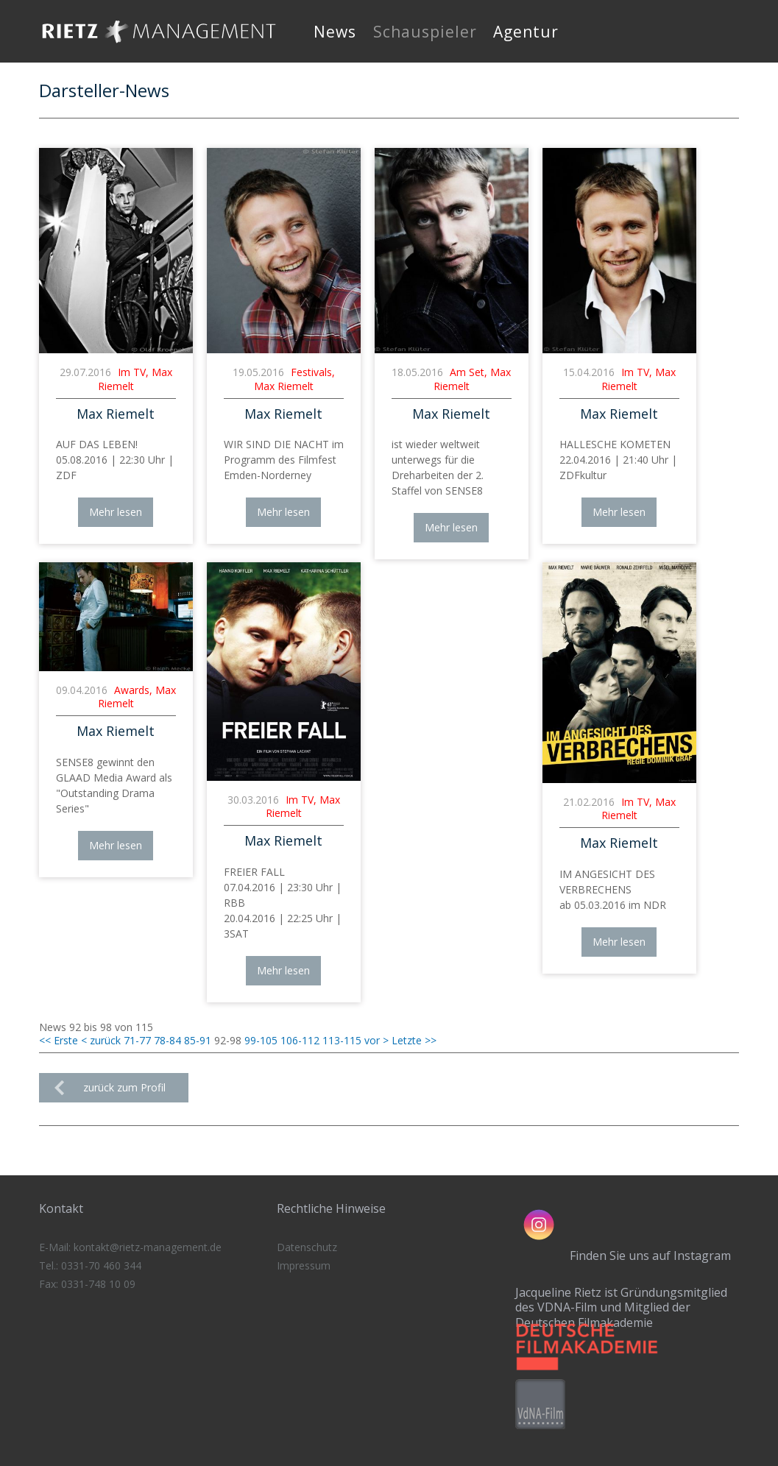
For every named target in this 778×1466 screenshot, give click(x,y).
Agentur (526, 31)
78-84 (167, 1040)
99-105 (260, 1040)
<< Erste (58, 1040)
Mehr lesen (115, 512)
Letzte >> (414, 1040)
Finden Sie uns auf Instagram (650, 1255)
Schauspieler (425, 31)
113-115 (341, 1040)
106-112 (299, 1040)
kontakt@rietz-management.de (148, 1247)
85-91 (197, 1040)
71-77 (137, 1040)
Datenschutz (307, 1247)
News (335, 31)
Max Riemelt (116, 413)
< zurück (101, 1040)
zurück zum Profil (124, 1087)
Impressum (303, 1265)
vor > (376, 1040)
